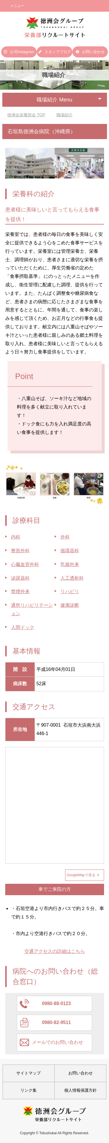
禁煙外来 (20, 591)
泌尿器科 (20, 578)
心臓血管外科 (25, 564)
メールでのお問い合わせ (57, 1042)
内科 (15, 536)
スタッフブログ (54, 52)
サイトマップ (28, 1073)
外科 (65, 536)
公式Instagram (19, 52)
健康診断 (69, 605)
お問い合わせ (90, 52)
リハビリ (69, 591)
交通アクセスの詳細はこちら (54, 951)
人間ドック (22, 627)
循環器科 (69, 550)
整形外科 (20, 550)
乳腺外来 (69, 564)
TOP (26, 115)
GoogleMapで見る (83, 875)
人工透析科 (72, 578)
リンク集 (28, 1090)
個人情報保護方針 (80, 1090)
